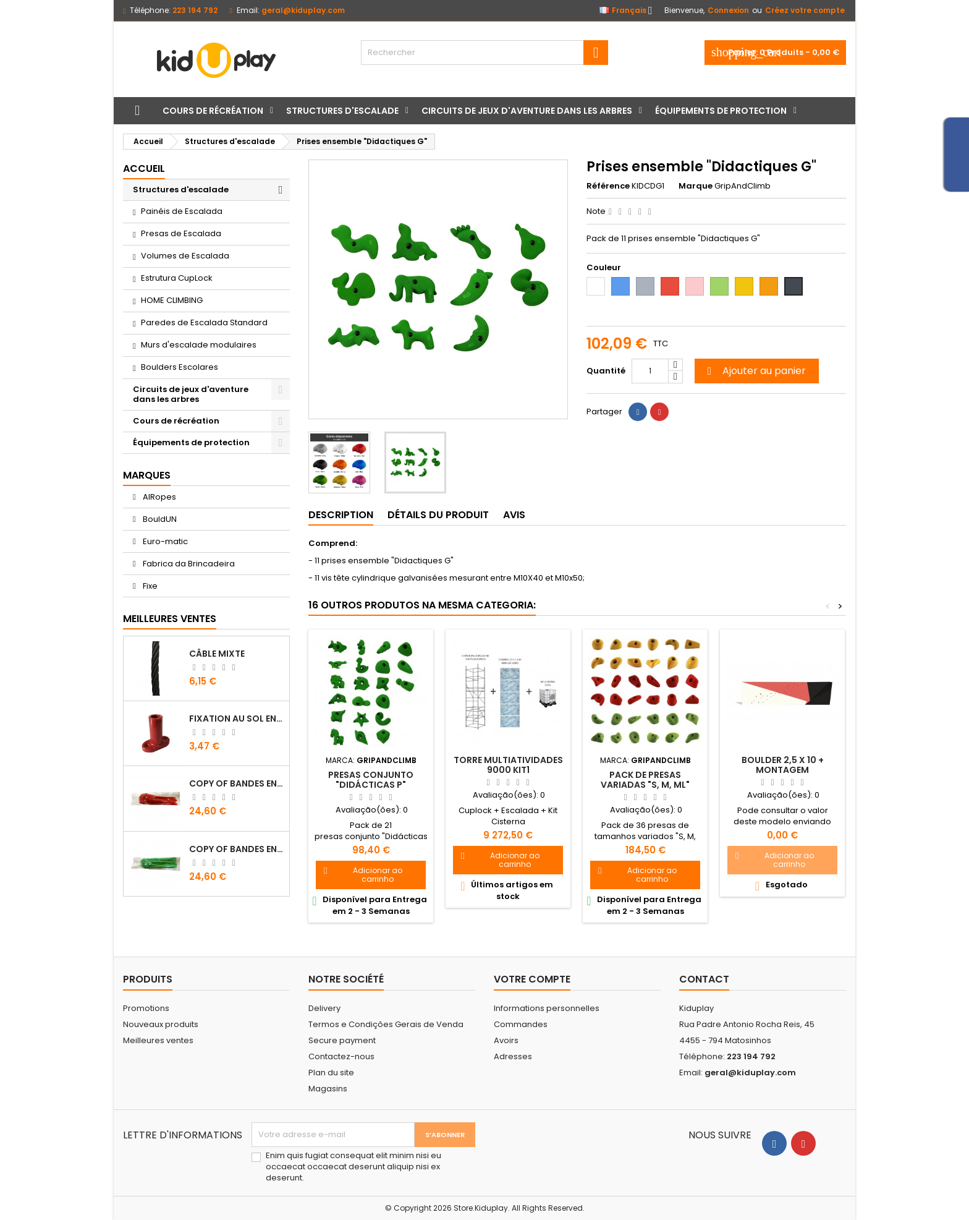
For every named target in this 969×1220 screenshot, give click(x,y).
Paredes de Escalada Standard (204, 322)
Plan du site (331, 1072)
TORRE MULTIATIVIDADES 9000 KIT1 (508, 765)
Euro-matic (164, 541)
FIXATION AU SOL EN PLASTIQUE (236, 718)
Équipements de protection (721, 111)
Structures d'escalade (342, 111)
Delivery (324, 1008)
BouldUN (159, 519)
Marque (696, 186)
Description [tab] (340, 515)
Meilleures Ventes (169, 619)
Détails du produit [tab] (438, 515)
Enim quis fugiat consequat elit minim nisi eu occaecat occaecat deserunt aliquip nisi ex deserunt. (353, 1167)
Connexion (728, 10)
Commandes (521, 1024)
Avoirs (506, 1040)
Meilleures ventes (158, 1040)
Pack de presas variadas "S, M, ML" (645, 780)
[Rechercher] (484, 52)
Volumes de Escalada (185, 256)
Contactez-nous (341, 1056)
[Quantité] (650, 371)
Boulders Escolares (179, 367)
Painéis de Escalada (181, 211)
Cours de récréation (213, 111)
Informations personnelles (546, 1008)
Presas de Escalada (181, 233)
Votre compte (532, 979)
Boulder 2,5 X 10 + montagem (783, 765)
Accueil (144, 168)
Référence (608, 186)
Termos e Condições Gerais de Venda (385, 1024)
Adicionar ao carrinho (363, 874)
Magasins (327, 1088)
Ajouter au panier (755, 371)
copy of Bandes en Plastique (236, 783)
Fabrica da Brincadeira (188, 563)
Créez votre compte (805, 10)
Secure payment (342, 1040)
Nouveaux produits (160, 1024)
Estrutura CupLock (177, 278)
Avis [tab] (514, 515)
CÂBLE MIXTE (217, 654)
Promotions (146, 1008)
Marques (147, 475)
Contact (704, 979)
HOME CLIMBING (172, 300)
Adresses (513, 1056)
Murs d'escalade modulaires (198, 345)
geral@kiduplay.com (303, 10)
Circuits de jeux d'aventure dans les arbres (526, 111)
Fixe (149, 586)
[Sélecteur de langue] (629, 10)
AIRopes (158, 497)
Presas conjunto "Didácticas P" (370, 780)
